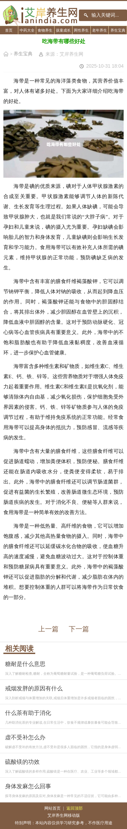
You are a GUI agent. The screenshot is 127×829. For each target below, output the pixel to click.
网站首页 (52, 808)
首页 (9, 30)
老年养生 (99, 30)
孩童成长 (63, 30)
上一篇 (48, 629)
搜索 (86, 15)
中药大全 (27, 30)
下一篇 (79, 629)
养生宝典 (117, 30)
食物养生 (45, 30)
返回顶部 (74, 808)
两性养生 (81, 30)
